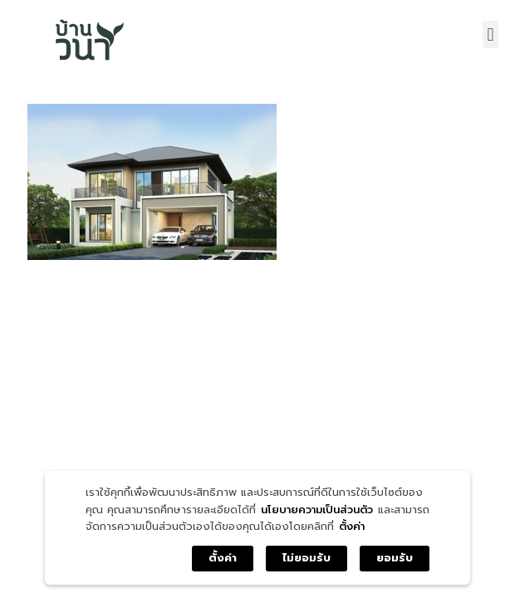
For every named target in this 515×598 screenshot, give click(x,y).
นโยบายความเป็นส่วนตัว (317, 509)
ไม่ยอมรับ (306, 558)
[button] (490, 34)
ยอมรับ (394, 558)
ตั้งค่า (352, 526)
